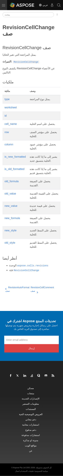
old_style (10, 242)
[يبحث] (28, 14)
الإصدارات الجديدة (30, 398)
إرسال (31, 348)
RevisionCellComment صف (42, 289)
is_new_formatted (15, 156)
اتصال (17, 471)
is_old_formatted (14, 169)
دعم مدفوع (30, 429)
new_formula (12, 218)
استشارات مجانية (30, 424)
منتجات (30, 393)
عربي (43, 5)
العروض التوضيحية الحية (31, 414)
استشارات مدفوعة (31, 435)
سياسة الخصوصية (41, 471)
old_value (10, 193)
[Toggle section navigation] (57, 14)
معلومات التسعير (30, 403)
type (7, 99)
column (9, 144)
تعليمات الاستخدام (27, 471)
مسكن (30, 388)
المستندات (31, 409)
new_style (10, 230)
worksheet (11, 107)
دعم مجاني (30, 419)
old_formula (12, 181)
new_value (11, 205)
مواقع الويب (31, 445)
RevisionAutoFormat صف (17, 289)
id (6, 115)
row (7, 132)
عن (30, 450)
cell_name (11, 123)
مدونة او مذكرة (30, 440)
